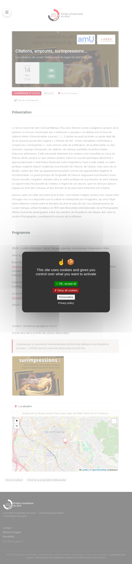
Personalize (66, 297)
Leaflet (83, 470)
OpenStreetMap (99, 470)
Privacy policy (66, 302)
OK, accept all (66, 283)
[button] (16, 421)
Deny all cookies (66, 290)
